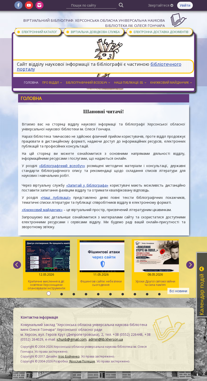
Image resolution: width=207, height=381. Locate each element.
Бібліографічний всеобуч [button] (88, 82)
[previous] (17, 265)
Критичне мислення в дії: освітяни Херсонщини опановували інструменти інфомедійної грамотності (46, 265)
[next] (190, 265)
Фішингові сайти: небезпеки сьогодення (101, 263)
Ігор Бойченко (69, 356)
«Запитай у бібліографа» (87, 185)
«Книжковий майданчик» (42, 209)
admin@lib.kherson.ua (105, 339)
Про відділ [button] (52, 82)
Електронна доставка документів (158, 32)
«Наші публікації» (55, 197)
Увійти (185, 5)
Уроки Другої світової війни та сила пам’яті (155, 263)
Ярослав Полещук (82, 361)
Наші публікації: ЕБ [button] (130, 82)
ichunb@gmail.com (72, 339)
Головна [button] (31, 82)
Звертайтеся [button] (160, 5)
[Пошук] (121, 4)
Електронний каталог (37, 32)
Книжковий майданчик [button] (171, 82)
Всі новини (178, 291)
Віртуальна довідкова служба (93, 32)
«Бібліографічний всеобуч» (62, 165)
